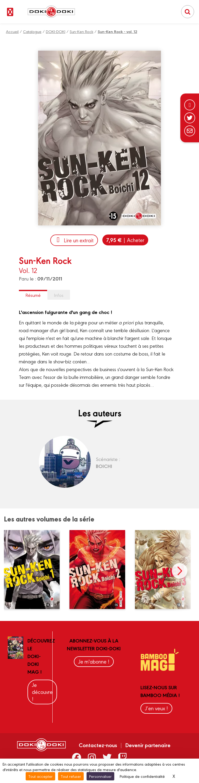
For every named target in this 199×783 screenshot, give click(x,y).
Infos (58, 295)
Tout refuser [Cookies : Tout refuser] (71, 776)
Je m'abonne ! (93, 661)
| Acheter (125, 240)
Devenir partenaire (147, 745)
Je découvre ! (42, 691)
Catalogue (32, 31)
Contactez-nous (98, 745)
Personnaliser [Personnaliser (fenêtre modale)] (100, 776)
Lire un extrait (74, 240)
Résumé (33, 295)
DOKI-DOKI (55, 31)
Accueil (12, 31)
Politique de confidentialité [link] (142, 776)
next (179, 571)
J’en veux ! (156, 708)
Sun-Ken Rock (81, 31)
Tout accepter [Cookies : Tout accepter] (40, 776)
